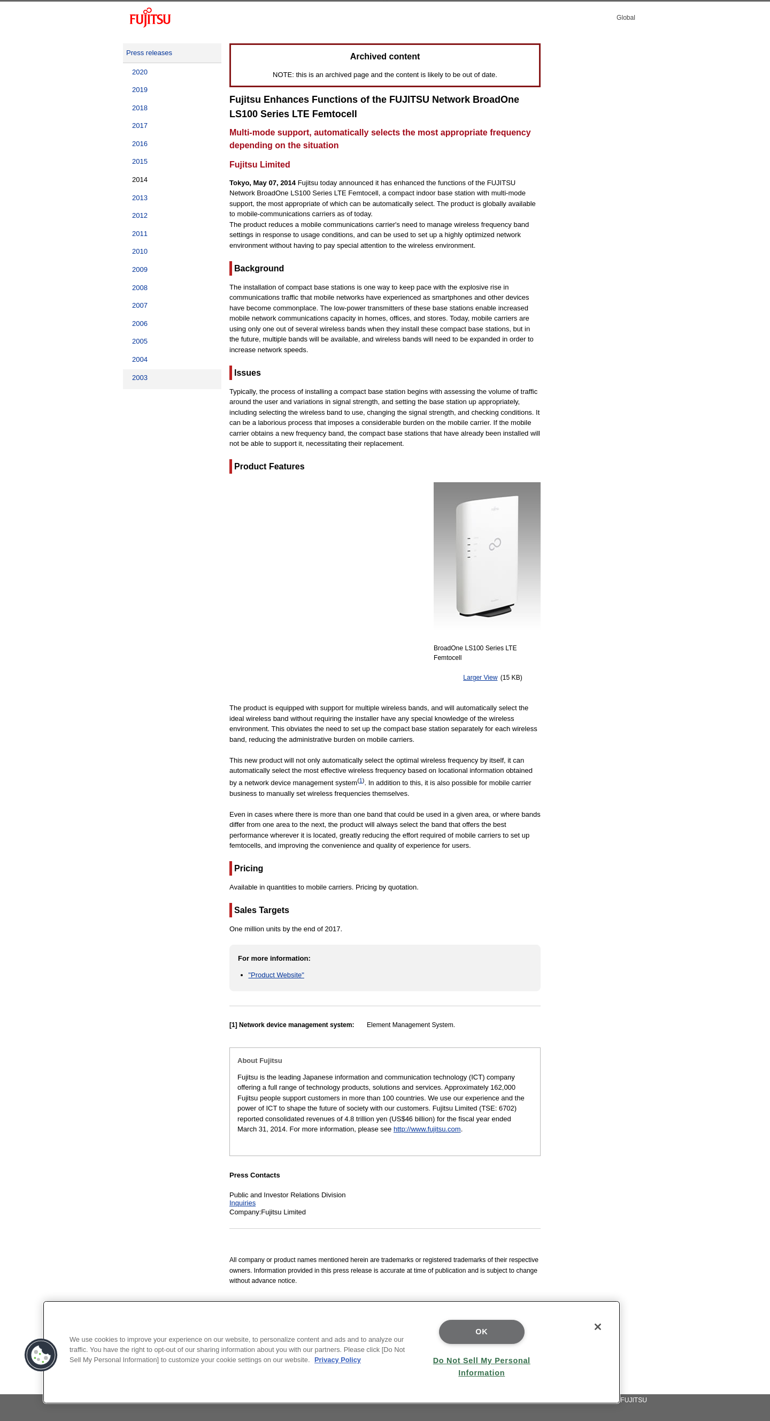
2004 (140, 359)
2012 (140, 215)
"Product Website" (276, 975)
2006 (140, 324)
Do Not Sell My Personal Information (481, 1366)
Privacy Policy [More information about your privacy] (337, 1360)
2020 (140, 72)
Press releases (149, 53)
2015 (140, 161)
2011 (140, 234)
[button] (41, 1355)
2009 (140, 269)
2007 (140, 305)
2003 (140, 378)
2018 (140, 108)
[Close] (598, 1327)
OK (481, 1331)
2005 (140, 341)
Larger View (480, 677)
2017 (140, 125)
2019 (140, 90)
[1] (233, 1025)
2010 (140, 251)
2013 (140, 198)
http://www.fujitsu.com (427, 1129)
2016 (140, 144)
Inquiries (242, 1203)
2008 (140, 288)
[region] (331, 1352)
